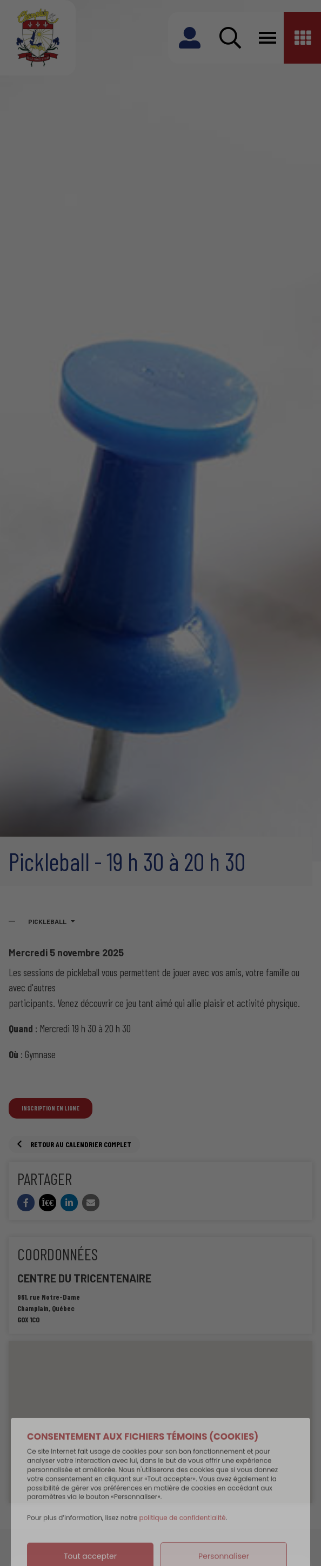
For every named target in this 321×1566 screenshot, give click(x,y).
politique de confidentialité (182, 1540)
